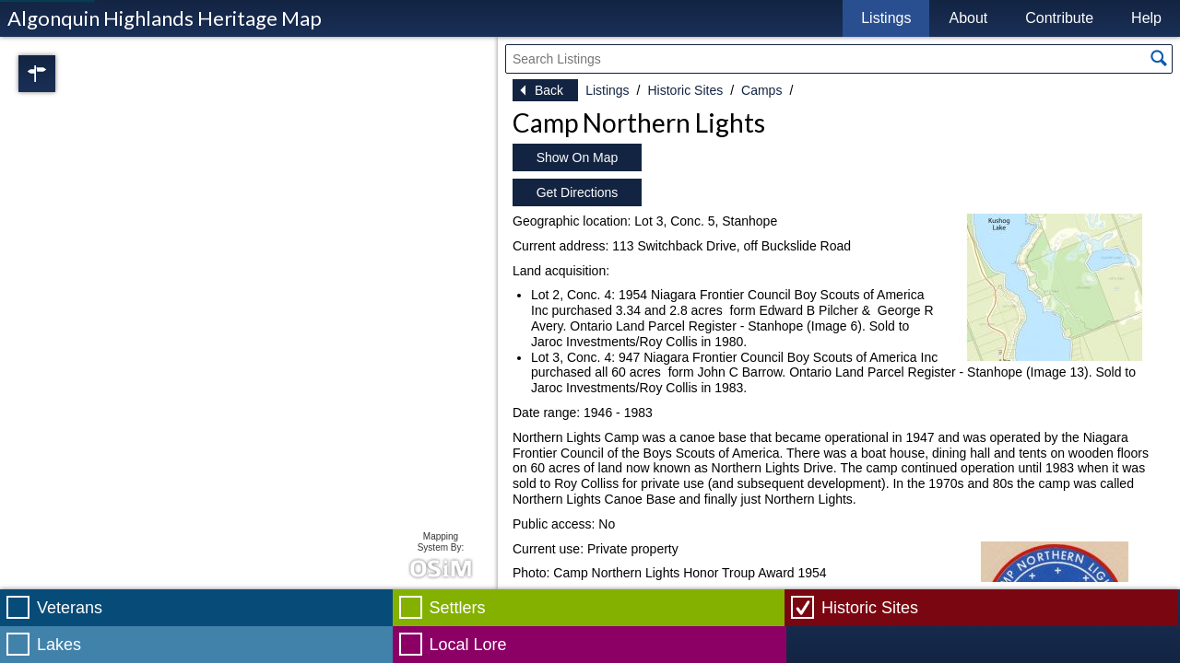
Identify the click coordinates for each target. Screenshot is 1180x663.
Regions (62, 73)
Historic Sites (685, 90)
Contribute (1059, 18)
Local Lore (468, 644)
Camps (761, 90)
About (968, 18)
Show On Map (578, 157)
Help (1146, 18)
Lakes (59, 644)
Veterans (69, 608)
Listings (886, 18)
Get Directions (578, 192)
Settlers (458, 608)
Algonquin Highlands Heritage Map (164, 18)
